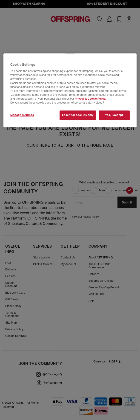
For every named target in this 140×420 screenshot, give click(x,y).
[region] (70, 90)
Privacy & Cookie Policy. (90, 98)
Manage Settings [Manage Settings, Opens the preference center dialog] (22, 115)
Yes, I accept (114, 115)
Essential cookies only (78, 115)
